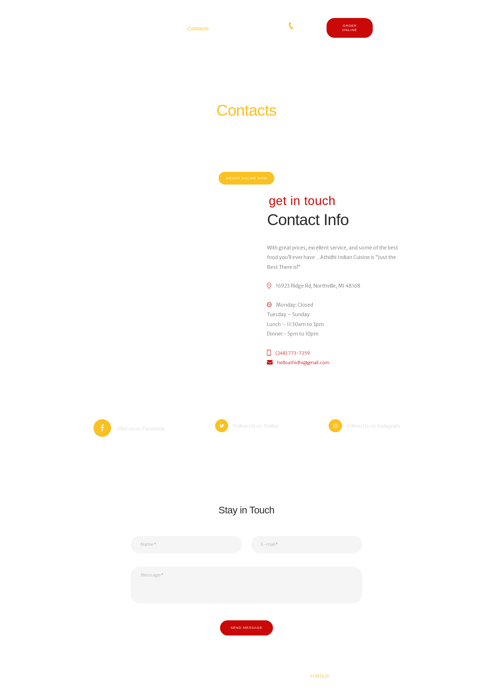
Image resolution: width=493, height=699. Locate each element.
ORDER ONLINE (349, 28)
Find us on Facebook (140, 433)
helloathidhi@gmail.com (306, 367)
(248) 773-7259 (309, 26)
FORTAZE (320, 688)
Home (234, 125)
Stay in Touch (246, 513)
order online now (246, 180)
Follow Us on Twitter (259, 433)
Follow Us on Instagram (376, 433)
